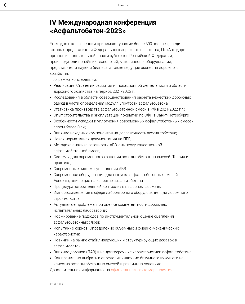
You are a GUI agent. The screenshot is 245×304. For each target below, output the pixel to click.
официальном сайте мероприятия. (142, 270)
